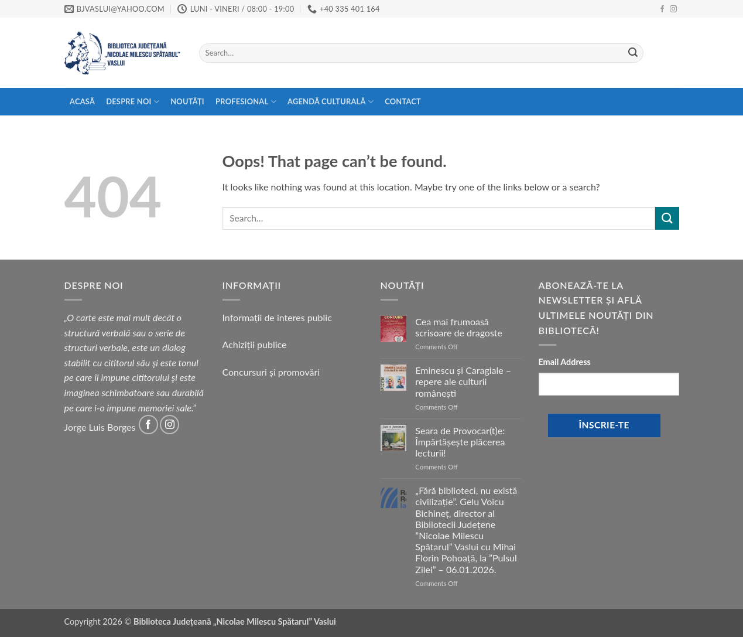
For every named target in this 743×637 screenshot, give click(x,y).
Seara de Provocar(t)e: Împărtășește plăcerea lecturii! (460, 441)
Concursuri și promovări (271, 371)
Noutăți (187, 101)
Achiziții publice (254, 344)
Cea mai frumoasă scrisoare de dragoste (458, 327)
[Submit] (633, 53)
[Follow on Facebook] (662, 9)
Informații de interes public (277, 317)
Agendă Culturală (330, 101)
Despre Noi (132, 101)
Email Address (565, 362)
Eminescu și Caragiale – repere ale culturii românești (463, 381)
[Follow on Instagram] (673, 9)
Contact (403, 101)
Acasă (82, 101)
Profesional (245, 101)
